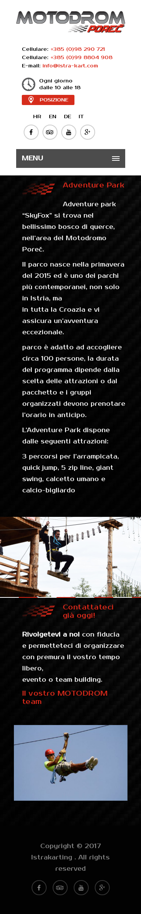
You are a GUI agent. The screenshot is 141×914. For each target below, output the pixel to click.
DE (67, 117)
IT (81, 117)
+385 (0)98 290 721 (77, 49)
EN (52, 117)
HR (37, 117)
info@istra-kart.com (70, 66)
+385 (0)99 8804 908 (81, 58)
